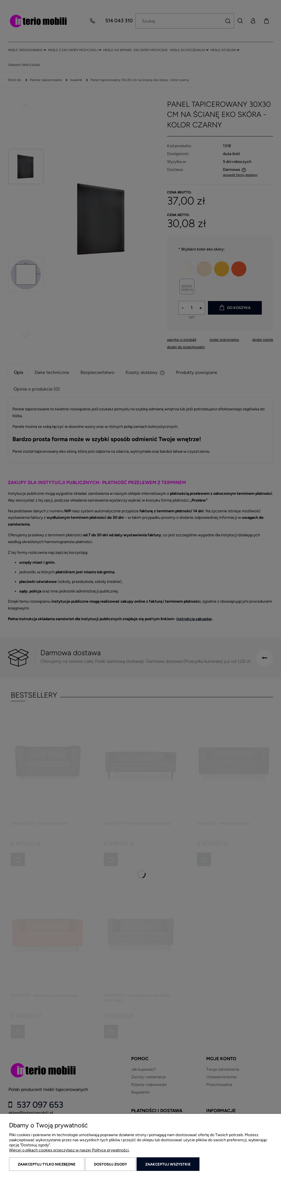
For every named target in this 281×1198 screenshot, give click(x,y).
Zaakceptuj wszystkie (168, 1164)
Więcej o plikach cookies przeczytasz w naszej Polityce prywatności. (69, 1150)
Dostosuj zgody (110, 1164)
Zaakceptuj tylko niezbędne (47, 1164)
